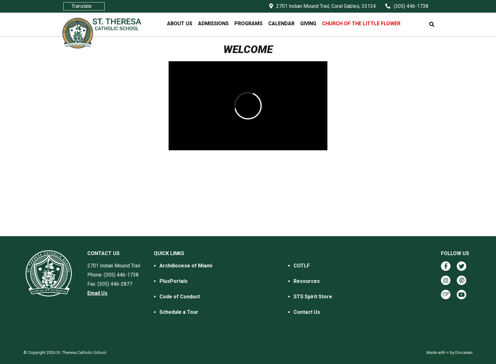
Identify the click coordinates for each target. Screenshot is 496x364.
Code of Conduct (179, 297)
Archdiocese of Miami (185, 266)
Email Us (97, 293)
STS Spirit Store (313, 297)
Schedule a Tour (178, 312)
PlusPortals (173, 281)
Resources (307, 281)
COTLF (302, 266)
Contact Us (307, 312)
